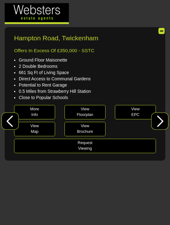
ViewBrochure (85, 129)
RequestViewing (85, 146)
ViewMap (34, 129)
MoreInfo (34, 112)
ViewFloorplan (85, 112)
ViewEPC (135, 112)
